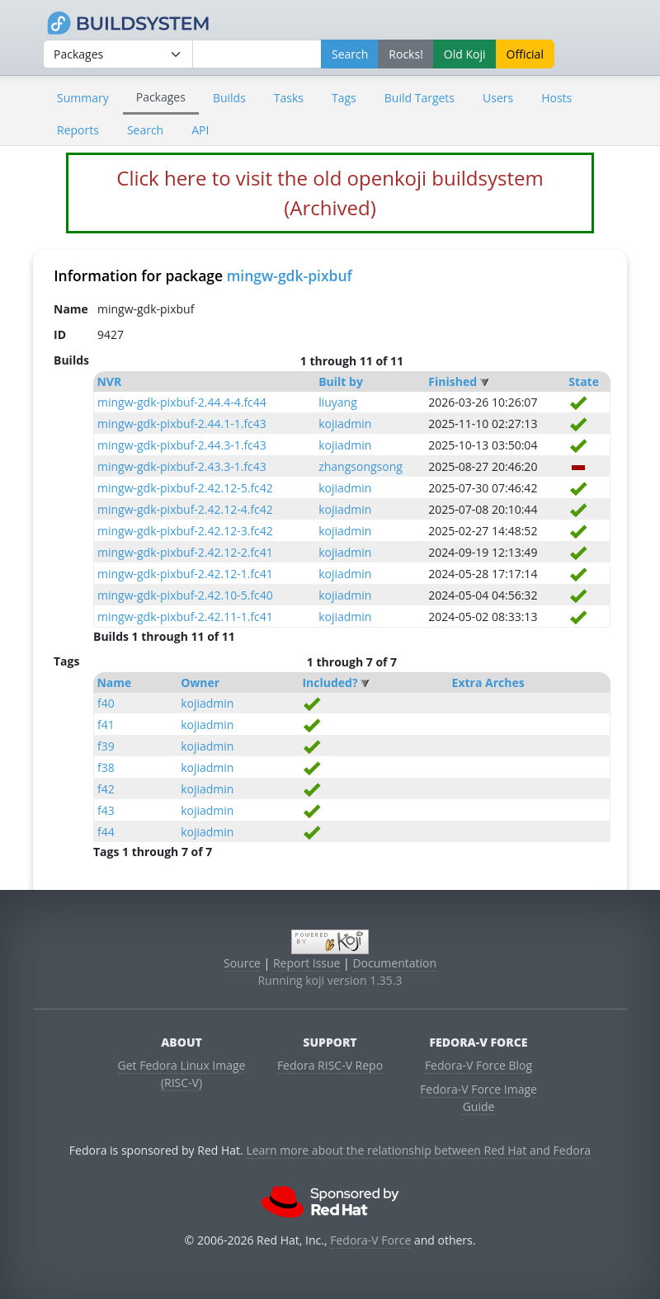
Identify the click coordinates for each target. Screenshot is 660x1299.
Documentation (394, 963)
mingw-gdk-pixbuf (289, 275)
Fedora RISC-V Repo (330, 1065)
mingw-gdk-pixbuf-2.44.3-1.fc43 (181, 445)
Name (114, 682)
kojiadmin (344, 423)
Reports (78, 130)
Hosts (556, 98)
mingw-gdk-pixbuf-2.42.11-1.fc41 (185, 616)
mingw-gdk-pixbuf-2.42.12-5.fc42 (185, 488)
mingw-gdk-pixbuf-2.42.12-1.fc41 (185, 573)
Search (145, 130)
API (200, 130)
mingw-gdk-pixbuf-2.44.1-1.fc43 (181, 423)
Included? (329, 682)
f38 (106, 767)
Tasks (289, 98)
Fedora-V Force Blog (478, 1065)
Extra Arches (488, 682)
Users (498, 98)
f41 (106, 724)
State (583, 381)
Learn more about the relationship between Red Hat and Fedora (418, 1150)
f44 (106, 832)
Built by (340, 381)
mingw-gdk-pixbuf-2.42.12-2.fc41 (185, 552)
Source (242, 963)
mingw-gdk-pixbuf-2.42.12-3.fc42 (185, 531)
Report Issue (307, 963)
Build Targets (419, 98)
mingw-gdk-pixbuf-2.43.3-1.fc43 (181, 466)
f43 (106, 810)
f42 (106, 789)
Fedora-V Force (370, 1240)
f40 (106, 703)
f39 (106, 746)
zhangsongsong (360, 466)
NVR (109, 381)
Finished (452, 381)
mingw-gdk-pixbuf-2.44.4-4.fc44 (181, 402)
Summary (83, 98)
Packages (161, 97)
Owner (200, 682)
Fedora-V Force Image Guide (478, 1097)
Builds (229, 98)
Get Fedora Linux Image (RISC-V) (182, 1073)
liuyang (337, 402)
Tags (344, 98)
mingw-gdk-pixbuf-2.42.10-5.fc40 (185, 595)
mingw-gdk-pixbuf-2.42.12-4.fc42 (185, 509)
